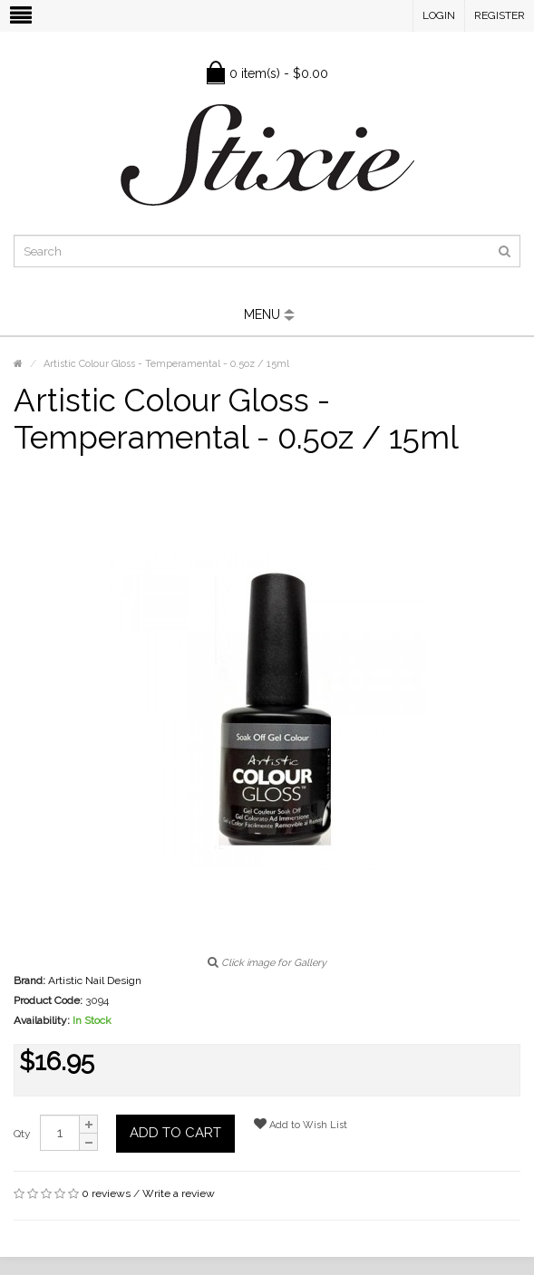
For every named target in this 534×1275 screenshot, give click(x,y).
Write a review (178, 1193)
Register (499, 15)
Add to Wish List (300, 1124)
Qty (22, 1133)
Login (438, 15)
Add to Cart (175, 1133)
